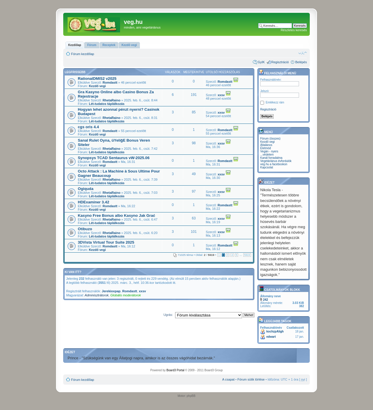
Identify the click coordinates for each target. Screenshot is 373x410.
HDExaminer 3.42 (93, 202)
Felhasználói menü (277, 73)
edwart (271, 336)
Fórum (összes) (270, 138)
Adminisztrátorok (97, 295)
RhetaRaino (111, 100)
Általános (266, 145)
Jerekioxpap (111, 291)
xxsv (221, 95)
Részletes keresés (294, 30)
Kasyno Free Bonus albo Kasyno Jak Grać (116, 215)
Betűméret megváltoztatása (302, 52)
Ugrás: (168, 314)
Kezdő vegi (97, 86)
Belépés (301, 62)
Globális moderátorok (125, 295)
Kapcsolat (266, 167)
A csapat (228, 379)
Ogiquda (85, 188)
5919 (247, 255)
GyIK (261, 62)
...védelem (267, 154)
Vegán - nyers (269, 151)
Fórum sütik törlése (251, 379)
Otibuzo (85, 229)
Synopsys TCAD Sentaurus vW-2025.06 (113, 158)
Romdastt (110, 82)
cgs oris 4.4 (88, 127)
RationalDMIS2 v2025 (97, 78)
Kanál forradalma (271, 157)
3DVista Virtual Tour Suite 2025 (106, 242)
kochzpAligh (275, 331)
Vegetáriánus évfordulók (275, 161)
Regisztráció (280, 62)
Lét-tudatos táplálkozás (106, 103)
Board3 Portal (175, 370)
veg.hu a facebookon (273, 164)
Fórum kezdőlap (82, 54)
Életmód (265, 148)
